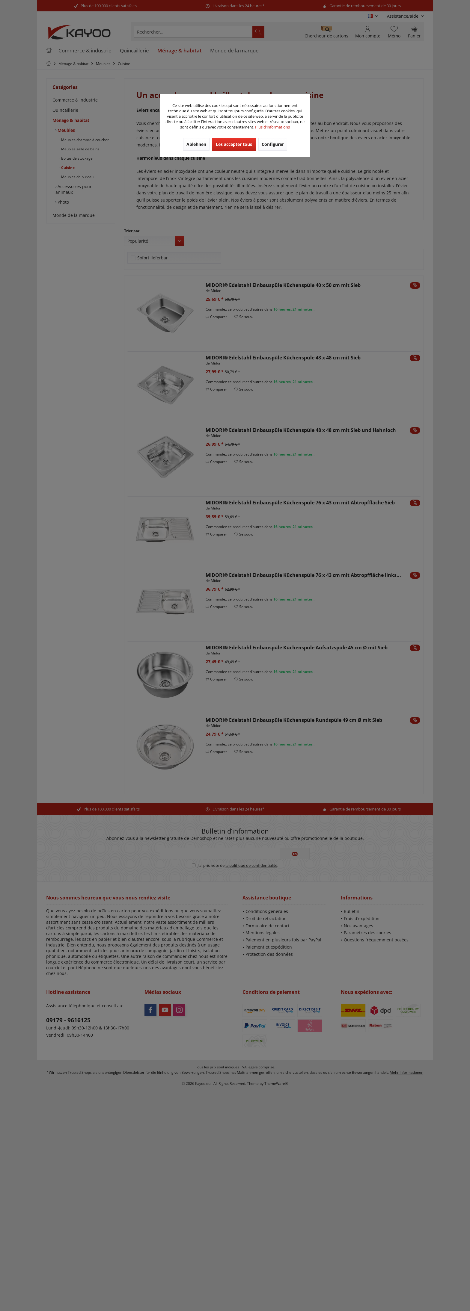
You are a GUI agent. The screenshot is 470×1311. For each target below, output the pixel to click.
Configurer (273, 144)
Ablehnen (196, 144)
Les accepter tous (234, 144)
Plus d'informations (272, 127)
